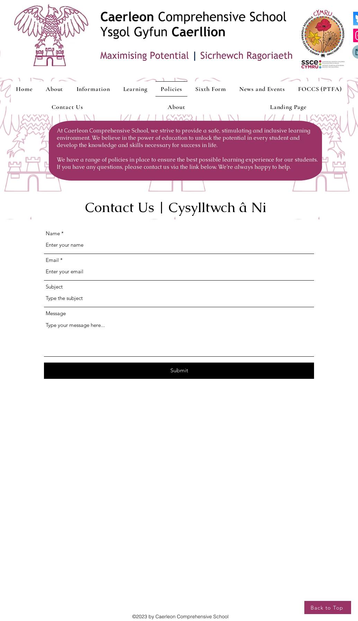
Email (52, 260)
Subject (54, 286)
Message (56, 313)
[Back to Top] (327, 607)
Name (53, 233)
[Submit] (179, 371)
